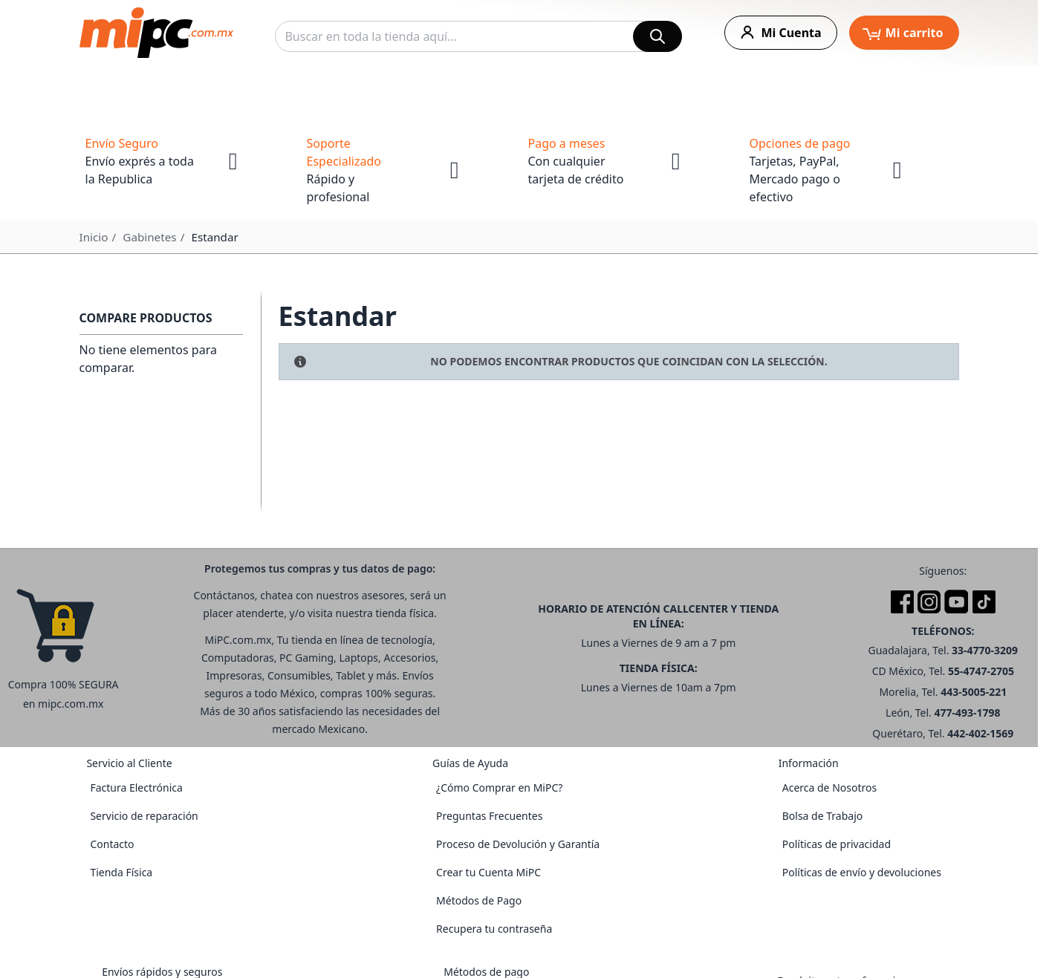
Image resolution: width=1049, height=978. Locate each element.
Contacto (112, 844)
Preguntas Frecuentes (489, 816)
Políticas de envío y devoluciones (861, 872)
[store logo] (156, 32)
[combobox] (478, 36)
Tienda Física (121, 872)
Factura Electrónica (136, 787)
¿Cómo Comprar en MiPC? (499, 787)
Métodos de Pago (479, 900)
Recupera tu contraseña (494, 929)
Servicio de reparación (144, 816)
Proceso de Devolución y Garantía (518, 844)
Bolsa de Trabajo (822, 816)
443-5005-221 (974, 692)
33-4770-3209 (985, 650)
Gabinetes (149, 236)
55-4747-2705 (981, 671)
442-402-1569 (980, 733)
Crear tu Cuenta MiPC (488, 872)
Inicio (93, 236)
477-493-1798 (968, 712)
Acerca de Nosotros (829, 787)
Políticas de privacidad (836, 844)
